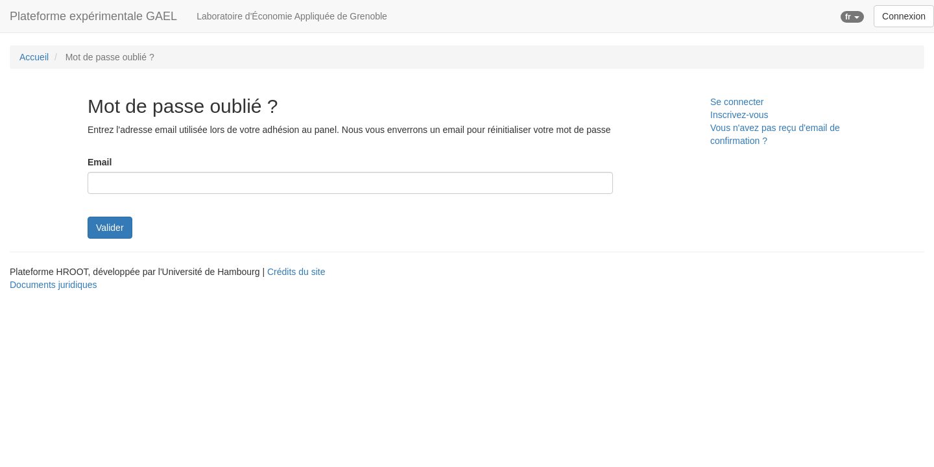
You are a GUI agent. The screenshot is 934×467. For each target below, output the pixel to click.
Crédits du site (296, 272)
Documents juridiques (53, 285)
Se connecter (737, 102)
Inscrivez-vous (739, 115)
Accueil (34, 57)
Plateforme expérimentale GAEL (93, 16)
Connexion (904, 16)
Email (100, 162)
